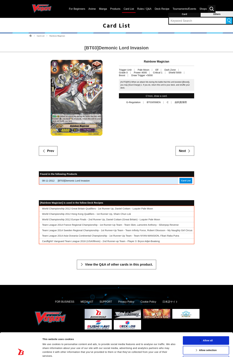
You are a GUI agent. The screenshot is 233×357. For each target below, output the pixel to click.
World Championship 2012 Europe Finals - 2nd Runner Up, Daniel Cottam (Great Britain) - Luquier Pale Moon (101, 219)
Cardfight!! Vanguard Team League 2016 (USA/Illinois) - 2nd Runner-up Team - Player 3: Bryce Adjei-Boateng (101, 241)
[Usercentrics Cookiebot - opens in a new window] (21, 350)
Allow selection (208, 326)
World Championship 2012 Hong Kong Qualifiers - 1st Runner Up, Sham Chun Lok (86, 214)
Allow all (208, 316)
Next (182, 151)
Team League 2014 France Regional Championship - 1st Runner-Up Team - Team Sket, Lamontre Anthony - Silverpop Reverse (110, 224)
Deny (208, 336)
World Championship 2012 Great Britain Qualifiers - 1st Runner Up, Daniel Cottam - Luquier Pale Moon (97, 208)
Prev (50, 151)
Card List (40, 36)
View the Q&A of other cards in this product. (119, 264)
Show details (169, 350)
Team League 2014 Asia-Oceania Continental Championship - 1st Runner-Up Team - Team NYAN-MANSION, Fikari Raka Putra (110, 235)
